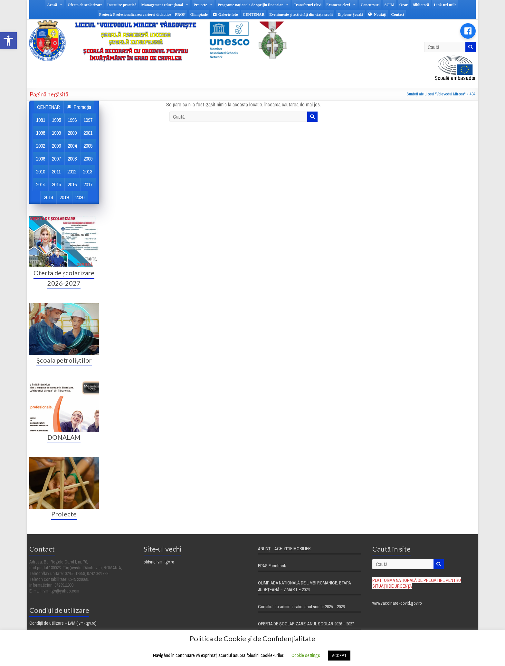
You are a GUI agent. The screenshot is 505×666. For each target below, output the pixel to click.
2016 (72, 184)
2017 (87, 184)
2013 (87, 171)
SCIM (389, 5)
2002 (40, 145)
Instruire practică (122, 5)
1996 (72, 119)
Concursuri (370, 5)
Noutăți (380, 14)
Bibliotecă (421, 5)
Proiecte (64, 514)
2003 (56, 145)
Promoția (82, 107)
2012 (71, 171)
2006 (40, 158)
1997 (87, 119)
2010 (40, 171)
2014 (40, 184)
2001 (87, 132)
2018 (48, 197)
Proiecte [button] (203, 5)
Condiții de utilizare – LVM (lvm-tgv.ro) (63, 623)
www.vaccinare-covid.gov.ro (397, 603)
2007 (56, 158)
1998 (40, 132)
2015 (56, 184)
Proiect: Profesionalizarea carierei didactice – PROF (142, 14)
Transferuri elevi (307, 5)
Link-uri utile (445, 5)
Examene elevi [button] (341, 5)
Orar (403, 5)
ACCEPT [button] (339, 655)
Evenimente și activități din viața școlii (301, 14)
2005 (87, 145)
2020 (79, 197)
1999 (56, 132)
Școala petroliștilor (64, 360)
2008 (72, 158)
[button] (8, 40)
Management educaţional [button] (165, 5)
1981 (40, 119)
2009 (87, 158)
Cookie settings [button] (305, 655)
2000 (72, 132)
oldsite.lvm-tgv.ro (159, 562)
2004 (72, 145)
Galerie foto (228, 14)
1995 (56, 119)
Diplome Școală (350, 14)
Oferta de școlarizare (85, 5)
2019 (64, 197)
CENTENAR (253, 14)
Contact (398, 14)
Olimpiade (199, 14)
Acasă (55, 5)
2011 (56, 171)
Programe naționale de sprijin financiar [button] (253, 5)
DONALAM (64, 437)
